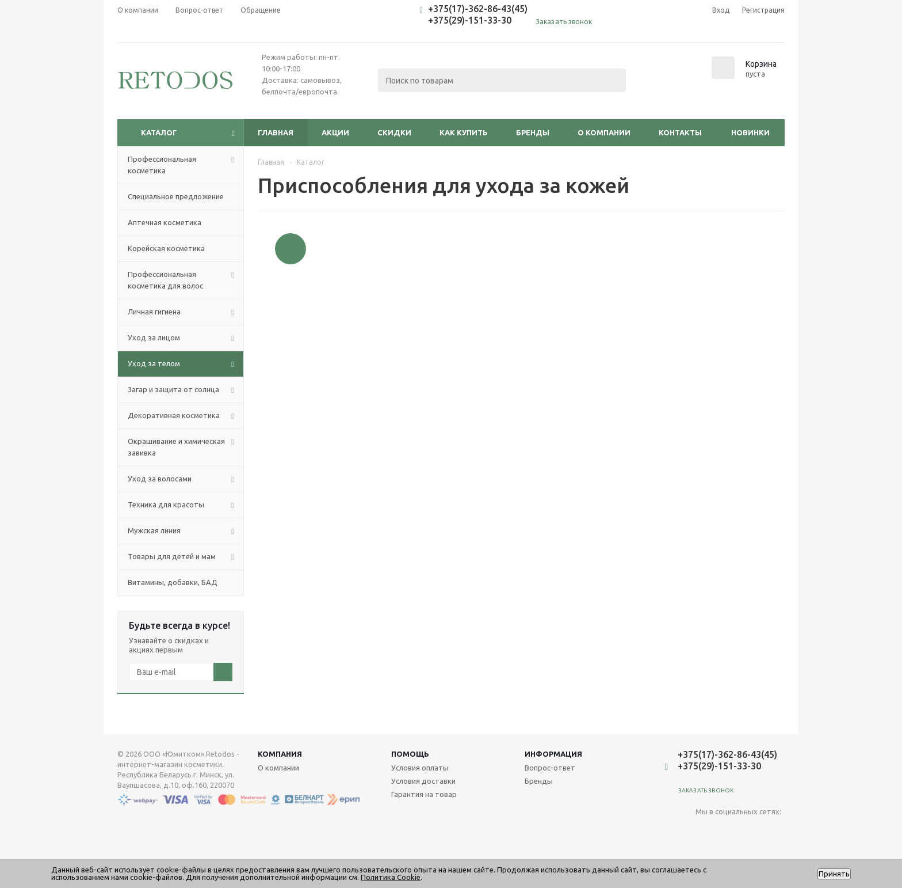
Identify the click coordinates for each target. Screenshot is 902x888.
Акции (335, 132)
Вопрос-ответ (550, 768)
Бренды (532, 132)
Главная (275, 132)
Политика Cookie (391, 877)
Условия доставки (423, 781)
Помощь (410, 754)
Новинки (750, 132)
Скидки (394, 132)
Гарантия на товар (424, 794)
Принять (834, 874)
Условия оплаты (420, 768)
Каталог (159, 132)
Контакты (680, 132)
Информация (553, 754)
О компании (604, 132)
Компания (280, 754)
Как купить (463, 132)
